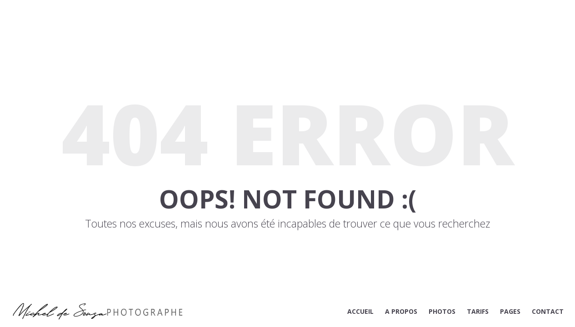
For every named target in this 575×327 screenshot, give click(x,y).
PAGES (510, 311)
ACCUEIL (360, 311)
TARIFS (478, 311)
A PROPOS (401, 311)
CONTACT (548, 311)
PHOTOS (442, 311)
